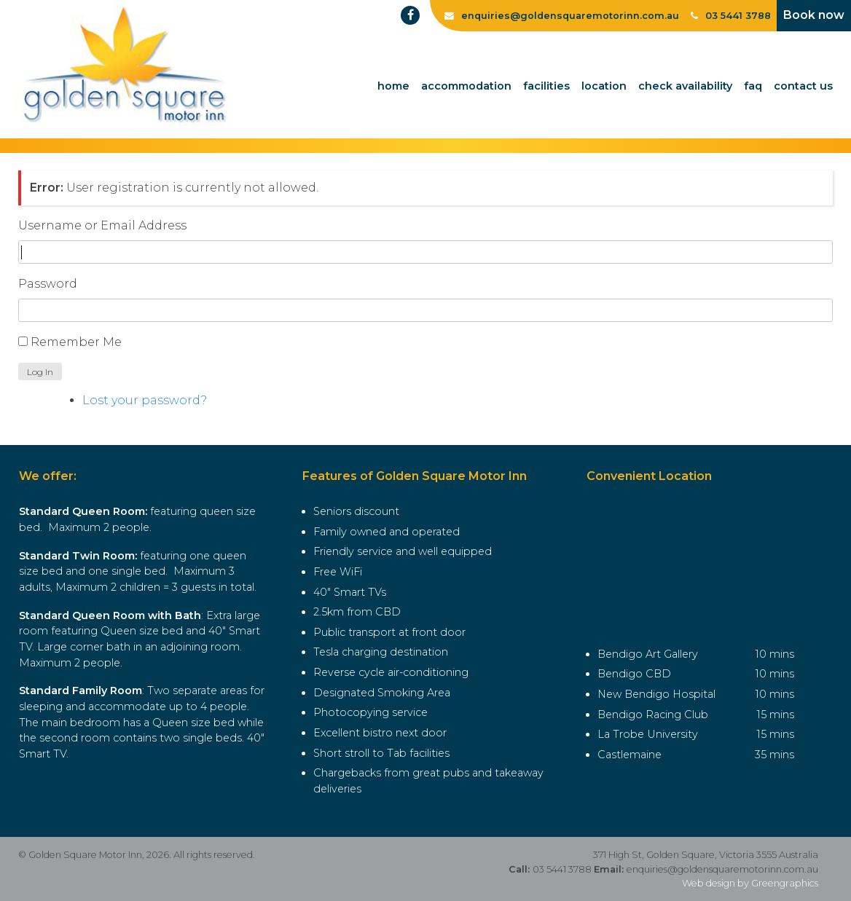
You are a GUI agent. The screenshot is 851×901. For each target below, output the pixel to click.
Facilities (546, 86)
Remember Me (76, 342)
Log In (40, 371)
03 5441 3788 (731, 15)
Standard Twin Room (77, 555)
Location (604, 86)
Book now (813, 15)
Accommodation (466, 86)
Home (393, 86)
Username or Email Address (102, 225)
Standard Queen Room (82, 511)
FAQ (753, 86)
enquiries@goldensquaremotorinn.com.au (722, 869)
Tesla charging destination (380, 651)
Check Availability (685, 86)
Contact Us (803, 86)
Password (47, 284)
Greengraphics (784, 883)
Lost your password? (144, 400)
